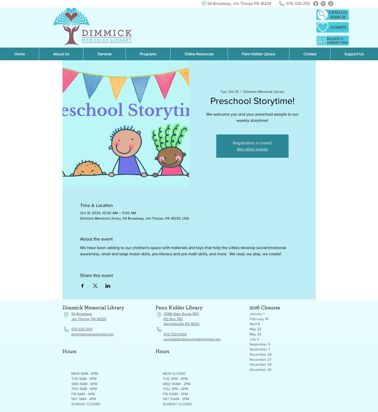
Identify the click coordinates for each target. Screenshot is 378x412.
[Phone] (281, 3)
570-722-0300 (175, 334)
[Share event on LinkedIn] (107, 286)
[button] (199, 54)
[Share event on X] (95, 286)
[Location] (204, 3)
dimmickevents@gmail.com (92, 334)
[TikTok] (330, 3)
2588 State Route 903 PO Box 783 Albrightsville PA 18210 (181, 319)
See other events (252, 149)
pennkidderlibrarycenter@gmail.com (192, 339)
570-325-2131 (81, 329)
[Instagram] (323, 3)
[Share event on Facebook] (82, 286)
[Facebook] (315, 3)
